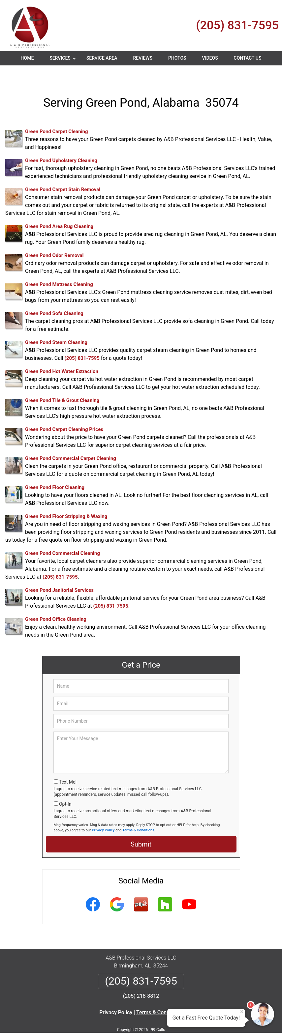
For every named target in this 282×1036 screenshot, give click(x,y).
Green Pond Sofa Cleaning (54, 298)
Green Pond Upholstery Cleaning (61, 145)
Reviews (142, 58)
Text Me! (68, 766)
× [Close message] (241, 1011)
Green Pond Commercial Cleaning (62, 538)
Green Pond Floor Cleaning (54, 472)
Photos (177, 58)
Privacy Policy (103, 814)
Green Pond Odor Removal (54, 240)
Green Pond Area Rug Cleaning (59, 211)
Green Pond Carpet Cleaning (56, 116)
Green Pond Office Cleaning (55, 604)
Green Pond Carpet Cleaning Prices (64, 414)
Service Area (101, 58)
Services (63, 60)
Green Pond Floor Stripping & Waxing (66, 501)
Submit (141, 829)
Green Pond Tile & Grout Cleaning (62, 385)
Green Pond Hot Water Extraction (61, 356)
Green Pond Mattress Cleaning (59, 269)
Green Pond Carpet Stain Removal (62, 174)
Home (27, 58)
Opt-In (65, 788)
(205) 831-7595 (237, 25)
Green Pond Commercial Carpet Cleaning (70, 443)
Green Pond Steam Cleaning (56, 327)
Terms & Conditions (138, 814)
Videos (210, 58)
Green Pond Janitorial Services (59, 575)
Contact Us (248, 58)
